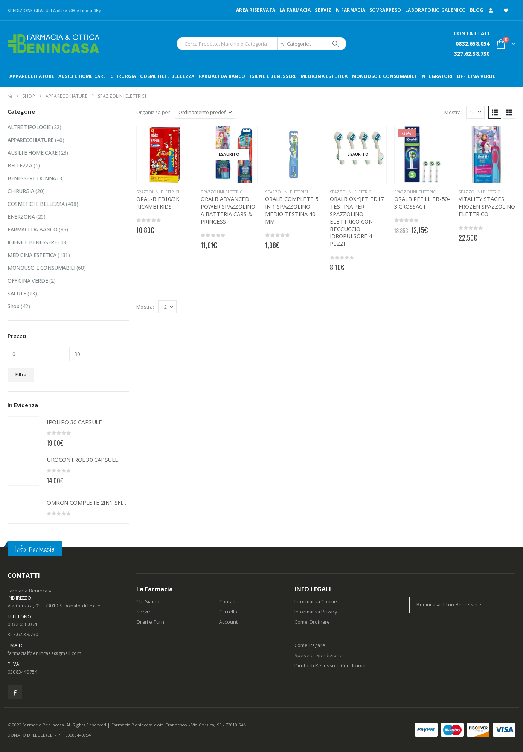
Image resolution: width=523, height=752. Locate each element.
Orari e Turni (151, 622)
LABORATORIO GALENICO (435, 10)
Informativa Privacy (315, 612)
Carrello (228, 612)
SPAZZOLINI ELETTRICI (157, 192)
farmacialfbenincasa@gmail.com (44, 653)
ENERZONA (21, 216)
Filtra (20, 374)
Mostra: (453, 112)
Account (228, 622)
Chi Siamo (147, 601)
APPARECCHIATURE (31, 76)
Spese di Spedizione (318, 655)
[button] (494, 112)
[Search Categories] (301, 43)
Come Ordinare (312, 622)
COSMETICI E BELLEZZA (167, 76)
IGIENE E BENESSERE (273, 76)
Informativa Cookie (315, 601)
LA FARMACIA (295, 10)
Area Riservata (255, 10)
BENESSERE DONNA (32, 178)
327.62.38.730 (472, 53)
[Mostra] (475, 112)
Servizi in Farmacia (340, 10)
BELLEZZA (20, 165)
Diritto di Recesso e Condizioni (330, 665)
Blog (476, 10)
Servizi (144, 612)
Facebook (15, 692)
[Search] (335, 43)
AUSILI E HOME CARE (82, 76)
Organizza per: (153, 112)
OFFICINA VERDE (476, 76)
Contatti (228, 601)
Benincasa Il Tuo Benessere (448, 604)
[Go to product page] (165, 154)
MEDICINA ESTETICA (324, 76)
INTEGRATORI (436, 76)
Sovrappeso (385, 10)
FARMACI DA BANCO (221, 76)
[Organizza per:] (205, 112)
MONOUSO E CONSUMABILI (384, 76)
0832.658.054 (472, 43)
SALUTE (17, 293)
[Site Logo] (53, 43)
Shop (13, 306)
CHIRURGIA (123, 76)
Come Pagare (309, 645)
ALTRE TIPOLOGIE (29, 127)
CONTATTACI (472, 33)
